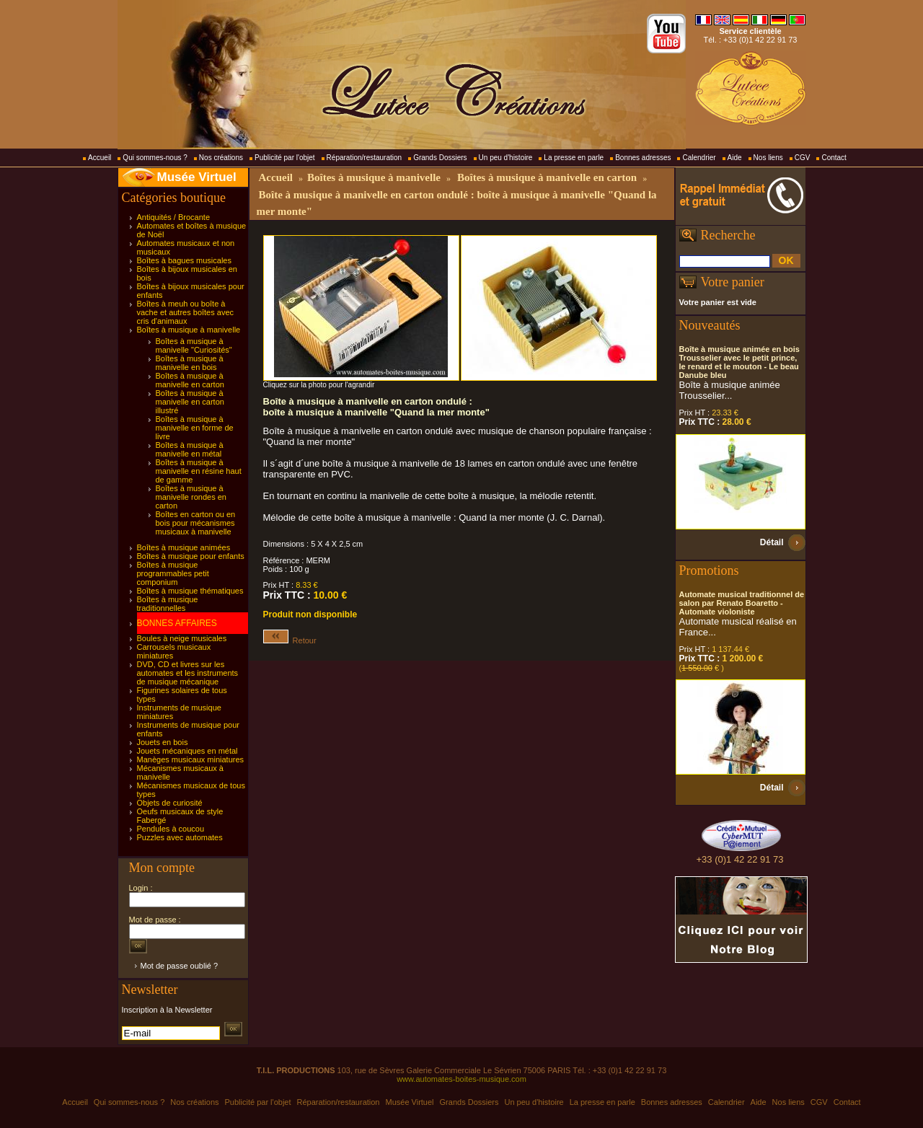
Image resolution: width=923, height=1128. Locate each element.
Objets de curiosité (170, 802)
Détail (772, 542)
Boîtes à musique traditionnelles (167, 603)
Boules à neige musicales (182, 638)
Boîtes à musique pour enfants (190, 556)
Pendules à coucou (171, 828)
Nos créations (221, 158)
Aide (735, 158)
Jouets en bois (162, 742)
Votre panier (732, 282)
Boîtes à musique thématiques (190, 590)
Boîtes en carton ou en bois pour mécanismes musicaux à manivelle (196, 523)
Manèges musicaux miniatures (190, 759)
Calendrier (698, 158)
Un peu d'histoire (506, 158)
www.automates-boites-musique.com (461, 1079)
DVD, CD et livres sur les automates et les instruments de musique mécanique (188, 673)
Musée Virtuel (197, 177)
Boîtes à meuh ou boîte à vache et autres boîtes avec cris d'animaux (185, 312)
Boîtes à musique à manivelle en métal (190, 449)
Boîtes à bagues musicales (184, 260)
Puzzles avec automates (180, 837)
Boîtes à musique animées (184, 547)
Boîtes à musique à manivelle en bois (190, 362)
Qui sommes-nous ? (155, 158)
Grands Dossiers (440, 158)
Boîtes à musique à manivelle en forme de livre (195, 428)
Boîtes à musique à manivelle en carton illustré (190, 402)
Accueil (99, 158)
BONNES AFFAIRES (177, 623)
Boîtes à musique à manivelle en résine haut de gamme (199, 471)
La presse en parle (574, 158)
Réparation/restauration (364, 158)
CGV (803, 158)
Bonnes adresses (643, 158)
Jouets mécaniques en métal (187, 750)
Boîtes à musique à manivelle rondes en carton (191, 497)
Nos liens (768, 158)
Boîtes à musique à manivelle (189, 329)
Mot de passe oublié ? (179, 965)
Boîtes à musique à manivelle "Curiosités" (194, 345)
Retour (290, 640)
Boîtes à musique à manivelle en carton (190, 380)
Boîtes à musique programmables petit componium (173, 573)
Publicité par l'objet (285, 158)
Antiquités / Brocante (174, 217)
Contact (833, 158)
